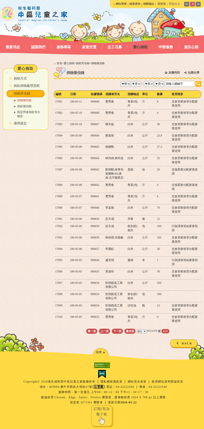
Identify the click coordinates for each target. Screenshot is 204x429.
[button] (101, 352)
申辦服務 (166, 47)
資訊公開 (191, 47)
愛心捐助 (140, 47)
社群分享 (193, 72)
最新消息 (13, 47)
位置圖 (99, 386)
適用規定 (20, 123)
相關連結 (148, 3)
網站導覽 (121, 3)
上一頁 (104, 331)
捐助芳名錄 (82, 63)
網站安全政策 (138, 381)
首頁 (59, 63)
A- (186, 3)
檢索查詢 (135, 3)
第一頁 (92, 331)
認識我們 (38, 47)
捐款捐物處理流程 (27, 85)
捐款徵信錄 (24, 106)
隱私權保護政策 (112, 381)
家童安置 (89, 47)
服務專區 (63, 47)
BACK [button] (187, 343)
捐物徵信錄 (24, 100)
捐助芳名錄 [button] (22, 93)
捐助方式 (20, 78)
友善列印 (174, 72)
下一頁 (117, 331)
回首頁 (162, 3)
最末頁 (130, 331)
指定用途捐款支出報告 (28, 114)
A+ (199, 3)
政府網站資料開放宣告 (167, 381)
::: (114, 3)
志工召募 (115, 47)
